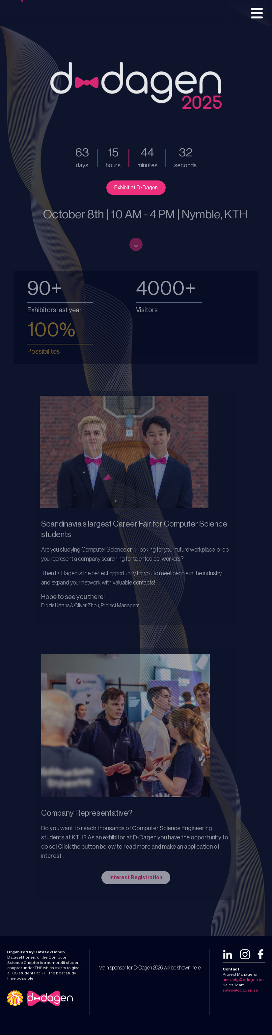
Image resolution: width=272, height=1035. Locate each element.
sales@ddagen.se (240, 990)
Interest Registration (135, 877)
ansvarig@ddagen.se (243, 980)
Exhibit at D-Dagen (136, 187)
